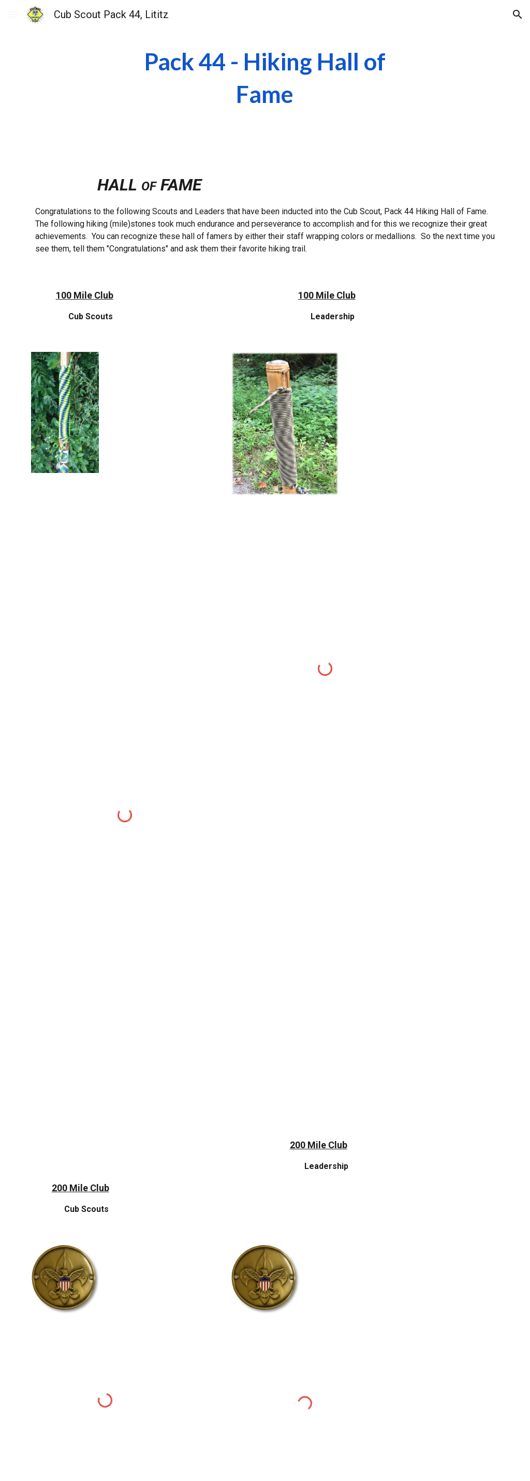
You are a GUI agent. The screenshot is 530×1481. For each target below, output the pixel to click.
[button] (12, 14)
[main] (265, 77)
